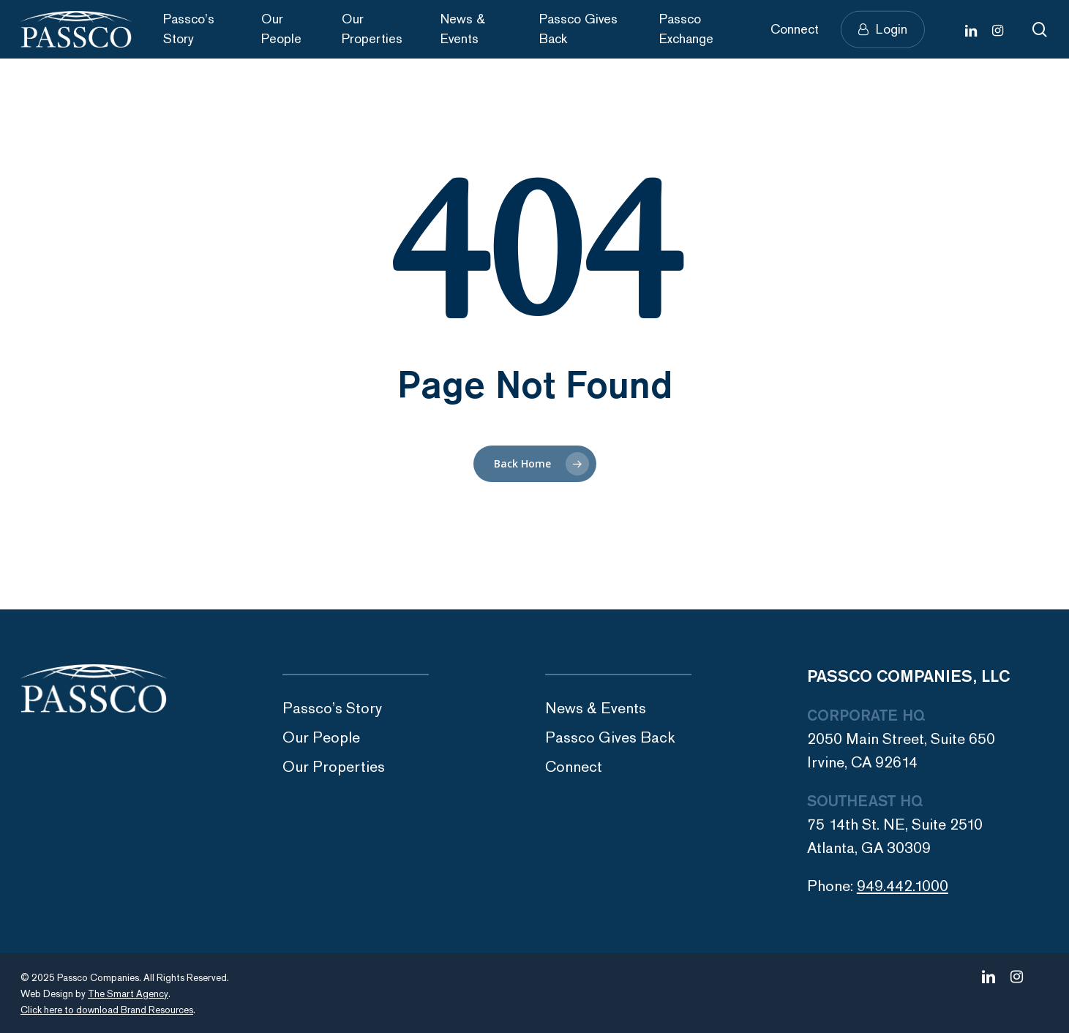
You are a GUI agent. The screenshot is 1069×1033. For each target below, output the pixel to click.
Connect (573, 767)
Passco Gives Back (610, 738)
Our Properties (333, 767)
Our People (321, 738)
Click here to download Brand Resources (106, 1010)
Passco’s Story (332, 708)
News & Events (595, 708)
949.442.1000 (902, 886)
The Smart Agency (128, 994)
